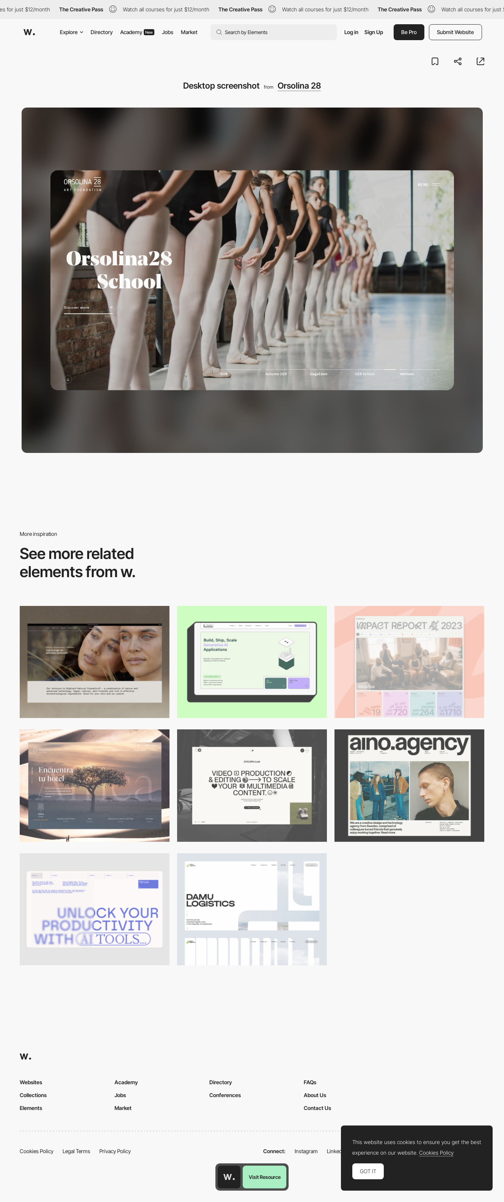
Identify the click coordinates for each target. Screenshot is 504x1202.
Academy (137, 32)
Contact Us (317, 1108)
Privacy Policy (115, 1151)
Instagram (306, 1151)
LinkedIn (336, 1151)
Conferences (225, 1095)
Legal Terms (76, 1151)
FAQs (310, 1082)
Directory (102, 32)
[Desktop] (95, 662)
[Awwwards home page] (229, 1177)
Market (189, 32)
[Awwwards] (29, 32)
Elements (31, 1108)
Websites (31, 1082)
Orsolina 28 (299, 85)
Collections (33, 1095)
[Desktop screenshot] (252, 909)
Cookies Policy (36, 1151)
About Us (315, 1095)
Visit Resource (265, 1177)
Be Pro (409, 32)
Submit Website (455, 32)
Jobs (167, 32)
